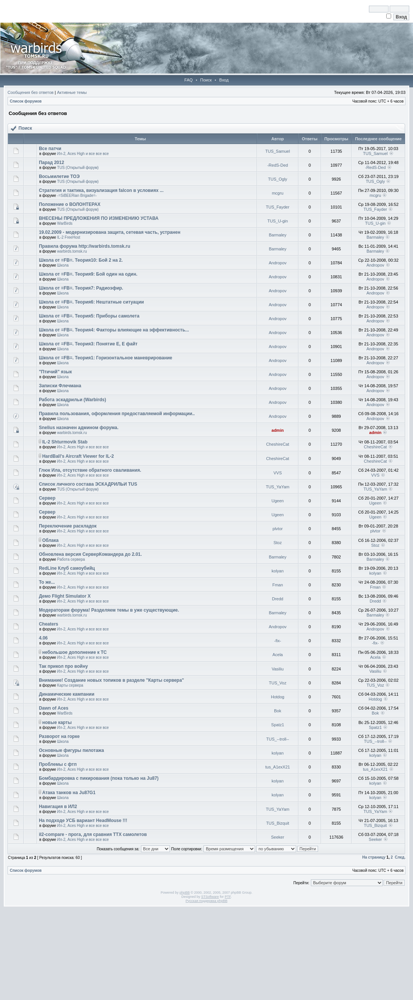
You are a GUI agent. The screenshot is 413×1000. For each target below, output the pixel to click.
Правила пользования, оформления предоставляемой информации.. (117, 413)
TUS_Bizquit (277, 823)
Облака (50, 540)
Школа (63, 265)
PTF (228, 897)
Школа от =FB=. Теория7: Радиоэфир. (81, 288)
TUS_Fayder (277, 207)
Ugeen (278, 500)
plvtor (277, 528)
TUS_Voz (277, 683)
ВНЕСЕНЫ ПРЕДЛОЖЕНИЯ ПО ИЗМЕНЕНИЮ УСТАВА (99, 218)
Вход (224, 80)
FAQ (188, 80)
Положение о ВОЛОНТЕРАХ (69, 204)
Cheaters (48, 624)
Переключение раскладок (67, 526)
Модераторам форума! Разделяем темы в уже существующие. (109, 610)
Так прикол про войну (63, 666)
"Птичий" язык (55, 371)
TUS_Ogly (277, 179)
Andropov (277, 263)
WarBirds (65, 223)
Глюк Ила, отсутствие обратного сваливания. (90, 470)
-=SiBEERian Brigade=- (77, 195)
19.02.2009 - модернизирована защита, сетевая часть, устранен (109, 232)
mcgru (277, 193)
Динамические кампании (66, 694)
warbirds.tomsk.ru (72, 251)
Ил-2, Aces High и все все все (83, 154)
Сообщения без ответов (31, 92)
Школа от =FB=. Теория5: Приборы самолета (89, 316)
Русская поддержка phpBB (207, 901)
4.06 (43, 638)
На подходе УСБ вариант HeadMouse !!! (83, 820)
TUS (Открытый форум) (78, 168)
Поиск (205, 80)
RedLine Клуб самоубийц (67, 568)
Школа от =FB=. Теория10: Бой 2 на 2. (81, 260)
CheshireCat (277, 444)
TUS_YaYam (277, 487)
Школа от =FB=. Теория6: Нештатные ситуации (91, 302)
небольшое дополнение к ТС (74, 652)
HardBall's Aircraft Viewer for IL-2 (78, 456)
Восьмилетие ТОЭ (59, 176)
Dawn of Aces (53, 708)
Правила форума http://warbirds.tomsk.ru (84, 246)
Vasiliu (278, 669)
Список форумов (26, 101)
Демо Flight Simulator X (64, 596)
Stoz (278, 542)
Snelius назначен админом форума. (78, 427)
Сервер (47, 498)
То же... (47, 582)
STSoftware (210, 897)
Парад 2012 (51, 162)
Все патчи (50, 148)
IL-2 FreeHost (68, 237)
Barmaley (277, 235)
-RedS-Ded (277, 165)
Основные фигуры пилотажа (71, 750)
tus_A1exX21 (277, 767)
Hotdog (277, 697)
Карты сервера (70, 685)
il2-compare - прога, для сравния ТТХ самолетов (93, 834)
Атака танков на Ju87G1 (68, 792)
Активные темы (72, 92)
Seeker (277, 837)
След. (400, 857)
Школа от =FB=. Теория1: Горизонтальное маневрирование (105, 357)
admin (278, 430)
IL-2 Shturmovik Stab (64, 442)
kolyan (278, 571)
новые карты (57, 722)
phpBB (184, 892)
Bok (277, 711)
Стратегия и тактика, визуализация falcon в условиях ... (101, 190)
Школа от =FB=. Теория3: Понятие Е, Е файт (88, 344)
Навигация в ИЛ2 (58, 806)
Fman (277, 585)
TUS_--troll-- (277, 739)
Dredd (277, 599)
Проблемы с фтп (57, 764)
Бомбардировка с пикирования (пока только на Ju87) (99, 778)
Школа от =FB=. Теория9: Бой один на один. (88, 274)
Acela (277, 654)
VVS (278, 473)
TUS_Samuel (277, 151)
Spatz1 (277, 724)
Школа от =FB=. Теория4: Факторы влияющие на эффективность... (114, 330)
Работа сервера (71, 559)
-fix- (277, 640)
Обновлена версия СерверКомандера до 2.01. (90, 554)
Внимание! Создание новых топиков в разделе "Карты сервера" (111, 680)
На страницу (373, 857)
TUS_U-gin (278, 221)
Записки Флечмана (60, 385)
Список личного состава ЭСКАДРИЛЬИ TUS (88, 484)
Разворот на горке (59, 736)
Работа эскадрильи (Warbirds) (72, 399)
